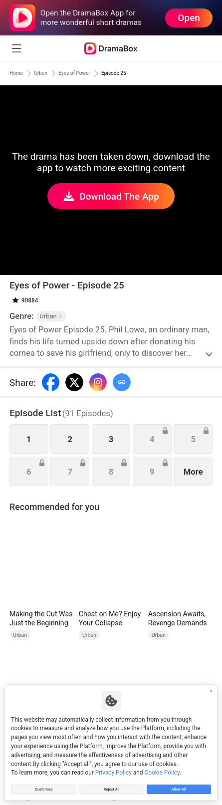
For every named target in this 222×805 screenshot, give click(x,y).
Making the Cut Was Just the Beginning (41, 618)
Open (189, 17)
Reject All (111, 787)
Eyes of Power (93, 73)
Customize (44, 787)
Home (18, 73)
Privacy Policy (113, 768)
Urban (49, 73)
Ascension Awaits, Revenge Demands (177, 618)
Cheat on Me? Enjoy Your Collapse (110, 618)
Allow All (178, 787)
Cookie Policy (162, 768)
